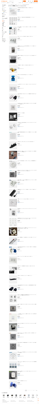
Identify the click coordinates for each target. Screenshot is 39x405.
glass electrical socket (13, 401)
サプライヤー (20, 59)
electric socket (4, 400)
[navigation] (5, 198)
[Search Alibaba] (15, 1)
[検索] (24, 1)
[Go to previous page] (24, 390)
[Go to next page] (35, 390)
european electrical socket (5, 401)
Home (9, 4)
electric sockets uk (13, 400)
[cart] (30, 1)
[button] (22, 1)
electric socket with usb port (30, 401)
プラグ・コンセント (20, 4)
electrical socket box (21, 400)
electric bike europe (4, 402)
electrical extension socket (22, 401)
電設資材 (16, 4)
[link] (38, 399)
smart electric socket (29, 400)
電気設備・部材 (12, 4)
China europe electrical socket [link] (26, 4)
